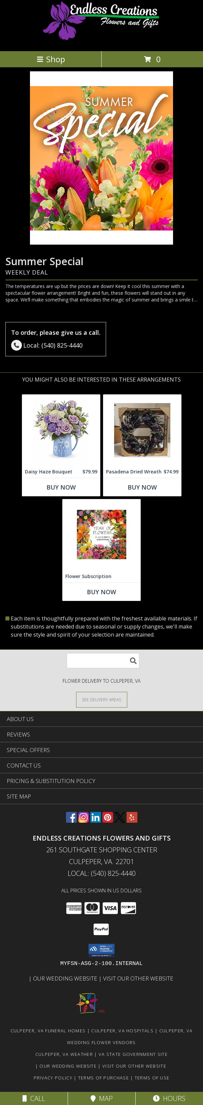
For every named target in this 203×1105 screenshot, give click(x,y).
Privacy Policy (53, 1078)
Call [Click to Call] (34, 1098)
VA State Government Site (133, 1054)
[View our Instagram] (83, 820)
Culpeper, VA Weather (64, 1054)
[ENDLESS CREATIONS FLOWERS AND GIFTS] (101, 41)
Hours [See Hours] (169, 1098)
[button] (101, 950)
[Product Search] (103, 660)
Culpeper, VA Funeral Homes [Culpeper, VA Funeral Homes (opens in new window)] (48, 1031)
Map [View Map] (102, 1098)
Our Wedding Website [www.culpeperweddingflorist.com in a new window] (66, 978)
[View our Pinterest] (107, 820)
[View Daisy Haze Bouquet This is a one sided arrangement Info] (61, 430)
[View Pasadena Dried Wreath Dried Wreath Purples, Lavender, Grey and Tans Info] (142, 430)
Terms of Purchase (103, 1078)
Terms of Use (152, 1078)
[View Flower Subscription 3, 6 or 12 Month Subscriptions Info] (101, 534)
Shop (51, 59)
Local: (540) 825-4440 (102, 873)
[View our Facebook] (71, 820)
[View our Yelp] (132, 820)
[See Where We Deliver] (101, 699)
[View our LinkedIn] (95, 820)
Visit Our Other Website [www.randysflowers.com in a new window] (139, 978)
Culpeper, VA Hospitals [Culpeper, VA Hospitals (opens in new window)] (122, 1031)
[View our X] (119, 820)
